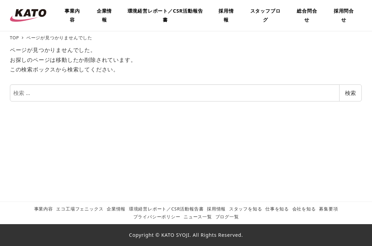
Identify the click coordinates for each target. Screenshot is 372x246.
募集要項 (328, 209)
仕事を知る (277, 209)
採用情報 (216, 209)
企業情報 (116, 209)
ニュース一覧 (198, 217)
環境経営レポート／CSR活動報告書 (166, 209)
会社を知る (304, 209)
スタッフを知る (245, 209)
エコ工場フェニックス (79, 209)
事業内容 (43, 209)
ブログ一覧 (227, 217)
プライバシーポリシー (157, 217)
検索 (350, 93)
